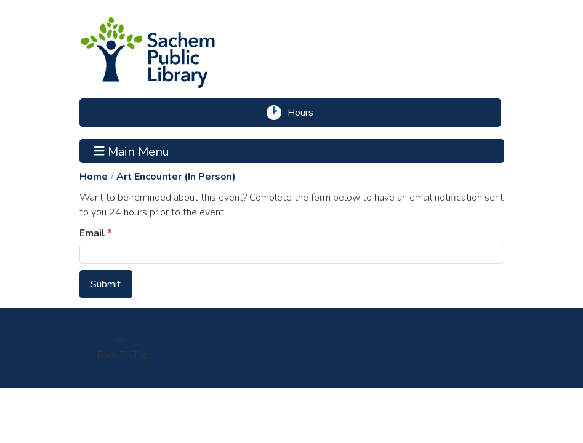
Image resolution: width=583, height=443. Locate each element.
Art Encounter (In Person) (176, 176)
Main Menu (131, 150)
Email (92, 233)
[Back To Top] (120, 347)
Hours (304, 112)
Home (93, 176)
